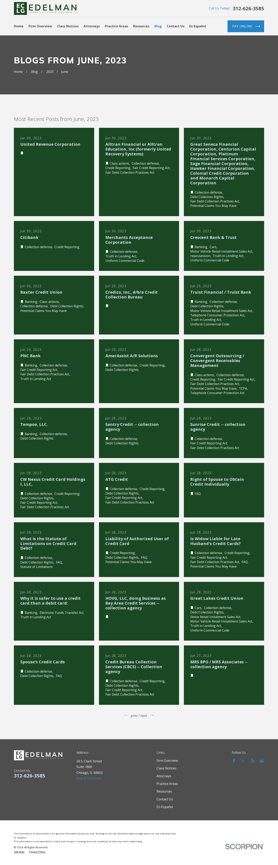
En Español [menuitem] (197, 26)
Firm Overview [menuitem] (40, 26)
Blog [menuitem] (158, 26)
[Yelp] (252, 760)
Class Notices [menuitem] (68, 26)
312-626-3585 (248, 8)
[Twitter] (243, 760)
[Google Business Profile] (262, 760)
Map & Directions (89, 778)
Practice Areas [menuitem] (116, 26)
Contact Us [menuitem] (175, 26)
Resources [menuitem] (141, 26)
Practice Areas (167, 783)
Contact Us (165, 799)
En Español (165, 807)
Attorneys (164, 776)
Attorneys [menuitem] (91, 26)
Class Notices (166, 768)
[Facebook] (234, 760)
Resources (164, 791)
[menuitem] (19, 852)
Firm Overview (167, 760)
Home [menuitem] (19, 26)
